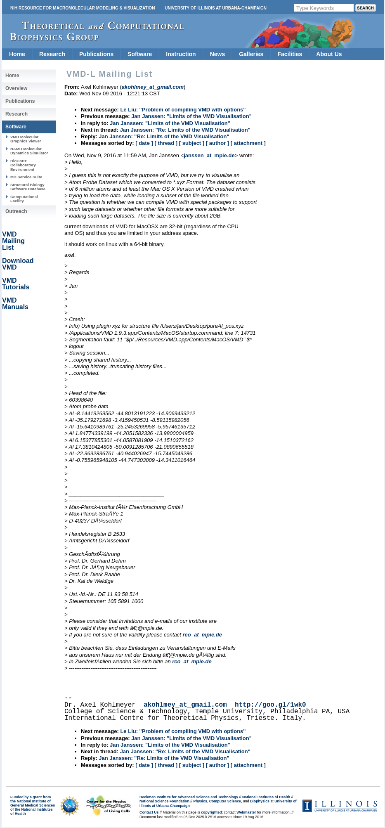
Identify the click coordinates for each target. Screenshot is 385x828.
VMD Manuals (15, 303)
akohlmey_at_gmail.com (185, 705)
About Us (329, 54)
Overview (16, 88)
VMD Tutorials (15, 284)
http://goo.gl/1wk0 (270, 705)
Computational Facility (24, 198)
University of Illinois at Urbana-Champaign (216, 8)
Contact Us (148, 812)
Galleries (251, 54)
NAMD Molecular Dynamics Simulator (29, 151)
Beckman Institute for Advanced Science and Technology (188, 797)
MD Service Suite (26, 177)
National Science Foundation (164, 801)
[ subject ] (191, 143)
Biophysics (259, 801)
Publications (96, 54)
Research (52, 54)
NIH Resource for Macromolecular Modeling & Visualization (82, 8)
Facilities (289, 54)
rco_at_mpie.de (202, 635)
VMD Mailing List (13, 241)
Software (140, 54)
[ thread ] (165, 143)
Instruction (181, 54)
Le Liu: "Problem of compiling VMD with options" (183, 109)
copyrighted (211, 812)
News (217, 54)
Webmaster (246, 812)
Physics (200, 801)
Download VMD (17, 264)
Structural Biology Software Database (27, 186)
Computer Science (225, 801)
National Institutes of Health (266, 797)
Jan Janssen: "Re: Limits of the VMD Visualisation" (185, 130)
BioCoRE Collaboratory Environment (23, 165)
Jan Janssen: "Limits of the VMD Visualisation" (191, 116)
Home (17, 54)
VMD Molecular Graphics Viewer (25, 139)
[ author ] (217, 143)
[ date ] (144, 143)
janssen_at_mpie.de (209, 155)
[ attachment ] (248, 143)
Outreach (16, 211)
